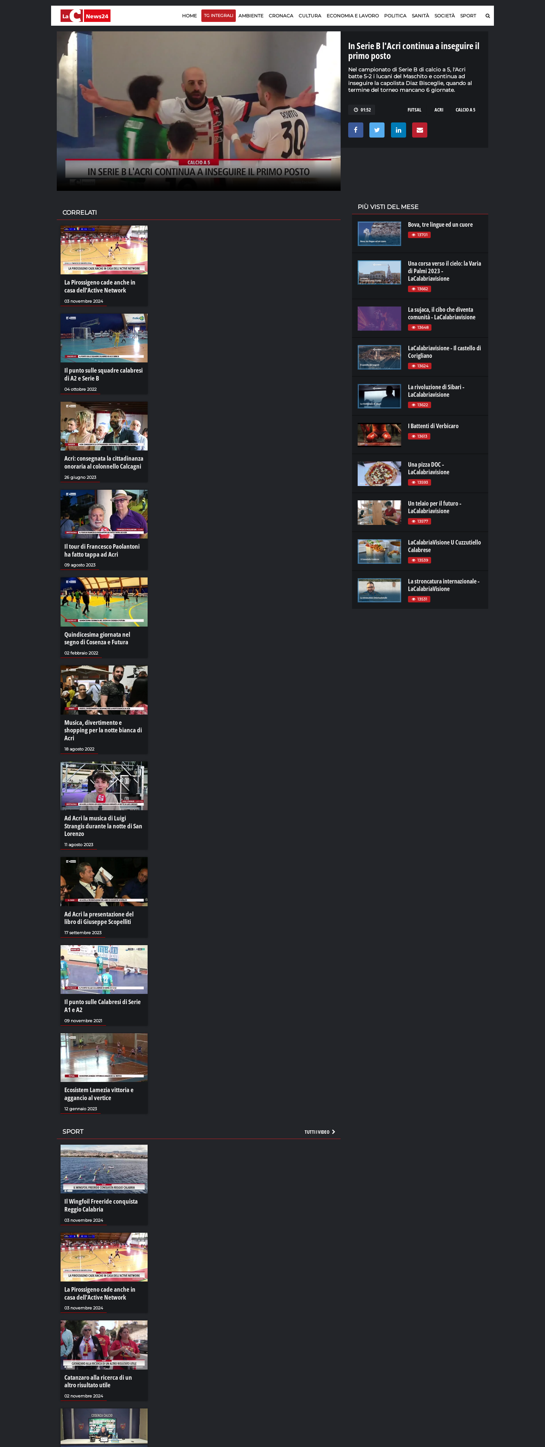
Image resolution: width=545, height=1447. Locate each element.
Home (189, 16)
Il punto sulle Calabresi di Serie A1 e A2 (103, 982)
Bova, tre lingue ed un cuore (440, 224)
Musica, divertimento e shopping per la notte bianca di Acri (102, 721)
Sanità (420, 16)
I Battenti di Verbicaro (433, 426)
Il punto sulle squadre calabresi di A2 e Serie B (103, 373)
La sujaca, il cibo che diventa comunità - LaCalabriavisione (441, 313)
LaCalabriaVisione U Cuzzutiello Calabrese (444, 546)
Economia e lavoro (353, 16)
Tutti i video (320, 1106)
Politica (395, 16)
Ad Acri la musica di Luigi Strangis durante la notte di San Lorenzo (103, 809)
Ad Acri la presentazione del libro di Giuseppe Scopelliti (102, 896)
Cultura (310, 16)
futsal (414, 109)
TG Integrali (218, 15)
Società (444, 16)
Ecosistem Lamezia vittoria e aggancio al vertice (97, 1070)
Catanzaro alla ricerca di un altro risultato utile (102, 1354)
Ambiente (250, 16)
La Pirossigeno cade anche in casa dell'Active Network (102, 286)
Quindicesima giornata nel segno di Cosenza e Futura (102, 634)
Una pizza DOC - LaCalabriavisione (428, 468)
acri (438, 109)
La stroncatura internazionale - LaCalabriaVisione (444, 585)
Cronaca (281, 16)
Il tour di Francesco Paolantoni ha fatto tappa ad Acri (103, 547)
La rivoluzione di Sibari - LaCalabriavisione (436, 391)
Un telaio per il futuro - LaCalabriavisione (434, 507)
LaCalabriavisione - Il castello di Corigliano (444, 352)
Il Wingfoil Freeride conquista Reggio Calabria (98, 1180)
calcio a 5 (465, 109)
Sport (468, 16)
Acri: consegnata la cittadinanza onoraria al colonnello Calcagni (100, 460)
